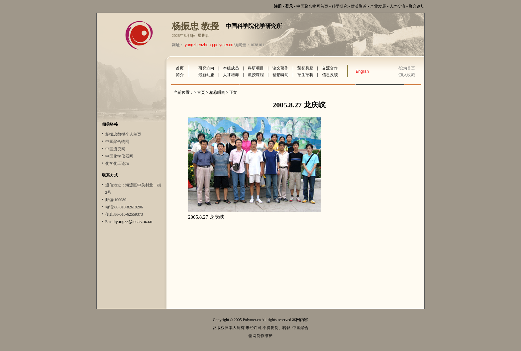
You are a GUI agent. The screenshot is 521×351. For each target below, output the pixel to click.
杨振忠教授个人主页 (123, 134)
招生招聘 (305, 74)
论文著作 (280, 68)
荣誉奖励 (305, 68)
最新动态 (206, 74)
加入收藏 (407, 74)
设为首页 (407, 68)
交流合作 (330, 68)
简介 (180, 74)
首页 (180, 68)
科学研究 (340, 6)
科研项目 (256, 68)
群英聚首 (359, 6)
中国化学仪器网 (119, 156)
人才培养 (231, 74)
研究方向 (206, 68)
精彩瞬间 (280, 74)
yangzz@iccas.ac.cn (134, 221)
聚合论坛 (417, 6)
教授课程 (256, 74)
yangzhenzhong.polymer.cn (209, 45)
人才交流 (397, 6)
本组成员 (231, 68)
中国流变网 (115, 149)
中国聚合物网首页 (312, 6)
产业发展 (378, 6)
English (362, 71)
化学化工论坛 (117, 163)
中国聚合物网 (117, 141)
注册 (278, 6)
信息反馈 (330, 74)
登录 (289, 6)
